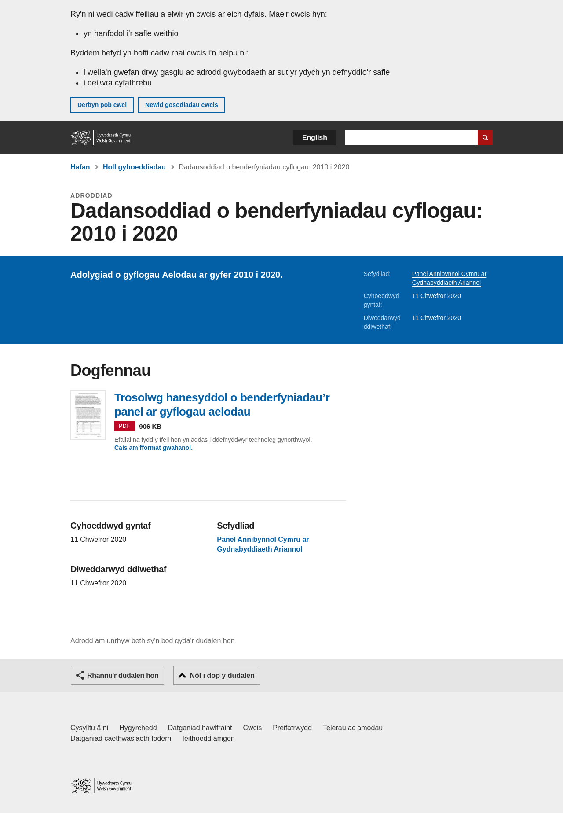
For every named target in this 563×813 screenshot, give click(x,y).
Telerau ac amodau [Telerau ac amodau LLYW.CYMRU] (353, 728)
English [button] (314, 137)
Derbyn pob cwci (102, 104)
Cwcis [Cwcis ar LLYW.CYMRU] (252, 728)
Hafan (80, 167)
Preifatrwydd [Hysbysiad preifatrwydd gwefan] (292, 728)
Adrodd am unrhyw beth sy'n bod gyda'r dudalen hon (152, 640)
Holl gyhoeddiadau (134, 167)
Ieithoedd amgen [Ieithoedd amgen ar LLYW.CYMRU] (209, 738)
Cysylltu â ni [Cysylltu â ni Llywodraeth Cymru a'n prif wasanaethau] (89, 728)
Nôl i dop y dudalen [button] (222, 675)
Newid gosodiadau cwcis (181, 104)
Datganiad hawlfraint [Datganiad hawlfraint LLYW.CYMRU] (200, 728)
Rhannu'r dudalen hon (122, 675)
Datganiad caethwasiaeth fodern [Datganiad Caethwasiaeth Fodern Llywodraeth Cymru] (121, 738)
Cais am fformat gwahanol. (153, 447)
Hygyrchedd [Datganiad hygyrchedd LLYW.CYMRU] (138, 728)
